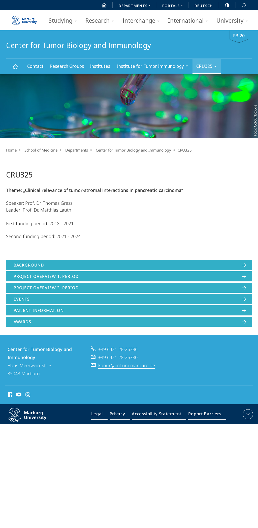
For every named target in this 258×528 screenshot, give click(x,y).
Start (101, 5)
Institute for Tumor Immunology (154, 66)
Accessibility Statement (158, 415)
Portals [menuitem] (174, 6)
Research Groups (67, 66)
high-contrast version (224, 5)
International (189, 20)
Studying (64, 20)
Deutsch (204, 5)
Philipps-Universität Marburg (32, 419)
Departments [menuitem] (136, 6)
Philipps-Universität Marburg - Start (25, 18)
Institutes (100, 66)
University (233, 20)
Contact (35, 66)
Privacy (121, 415)
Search (241, 5)
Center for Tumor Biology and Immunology (18, 69)
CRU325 (208, 67)
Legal (102, 415)
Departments (74, 150)
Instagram (28, 395)
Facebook (10, 395)
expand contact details (247, 414)
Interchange (142, 20)
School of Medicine (39, 150)
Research (101, 20)
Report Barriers (203, 415)
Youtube (18, 395)
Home (11, 150)
